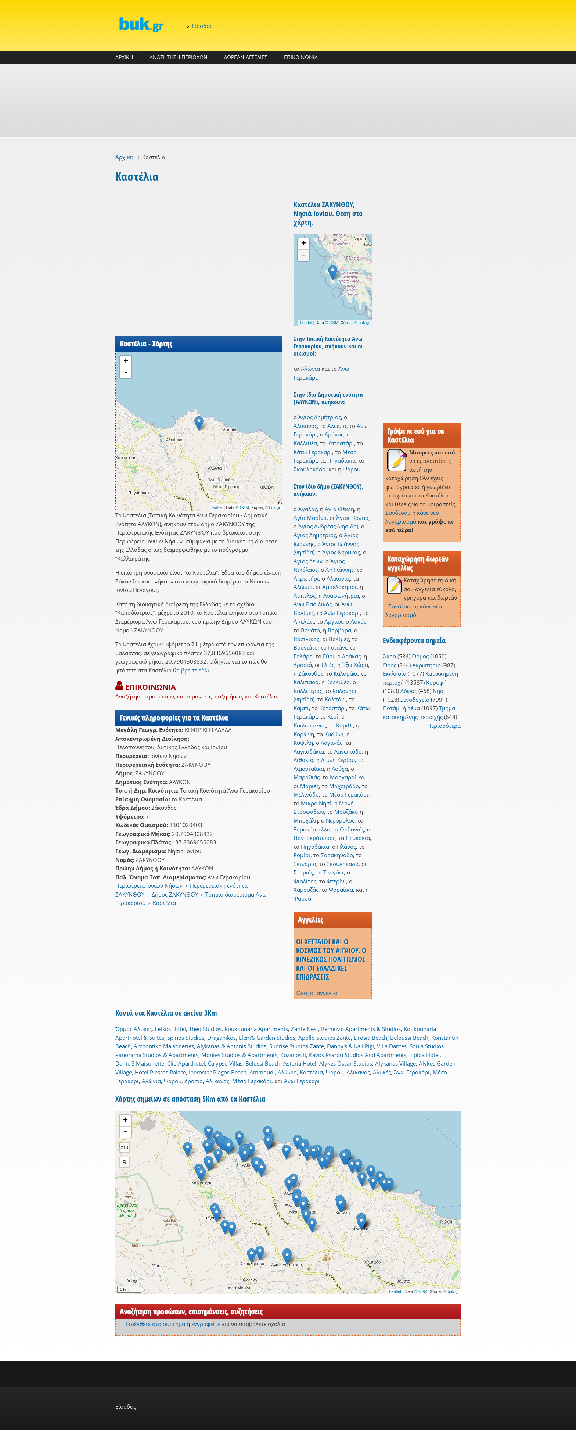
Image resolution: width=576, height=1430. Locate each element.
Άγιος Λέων (308, 561)
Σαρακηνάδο (337, 855)
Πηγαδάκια (341, 460)
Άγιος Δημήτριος (319, 417)
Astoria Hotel (299, 1063)
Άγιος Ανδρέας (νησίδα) (328, 526)
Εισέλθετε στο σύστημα (155, 1323)
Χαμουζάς (306, 889)
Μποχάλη (306, 820)
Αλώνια (310, 368)
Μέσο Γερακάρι (348, 794)
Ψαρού (351, 469)
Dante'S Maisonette (139, 1063)
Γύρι (328, 656)
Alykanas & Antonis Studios (231, 1046)
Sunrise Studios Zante (296, 1046)
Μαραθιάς (307, 777)
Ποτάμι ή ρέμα (401, 708)
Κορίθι (344, 725)
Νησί (439, 690)
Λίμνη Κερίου (338, 759)
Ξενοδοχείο (414, 699)
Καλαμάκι (346, 673)
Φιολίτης (305, 881)
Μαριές (309, 786)
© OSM (242, 507)
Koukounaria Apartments (256, 1028)
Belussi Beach (262, 1063)
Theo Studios (205, 1028)
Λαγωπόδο (348, 751)
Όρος (389, 665)
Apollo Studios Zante (324, 1037)
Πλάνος (346, 846)
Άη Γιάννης (339, 569)
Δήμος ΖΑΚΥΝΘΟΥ (175, 894)
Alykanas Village (395, 1063)
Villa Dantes (392, 1046)
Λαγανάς (331, 742)
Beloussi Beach (409, 1037)
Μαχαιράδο (344, 786)
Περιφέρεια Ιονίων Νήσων (149, 885)
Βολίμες (339, 639)
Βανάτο (310, 630)
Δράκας (334, 434)
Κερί (332, 716)
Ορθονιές (352, 829)
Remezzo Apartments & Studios (361, 1028)
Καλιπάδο (306, 682)
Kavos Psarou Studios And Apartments (357, 1055)
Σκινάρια (305, 863)
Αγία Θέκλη (339, 509)
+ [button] (125, 361)
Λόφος (408, 690)
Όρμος (420, 656)
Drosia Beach (370, 1037)
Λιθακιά (303, 759)
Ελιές (327, 664)
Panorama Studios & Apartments (156, 1055)
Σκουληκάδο (309, 469)
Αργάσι (333, 621)
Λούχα (340, 768)
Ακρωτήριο (426, 665)
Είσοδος (202, 25)
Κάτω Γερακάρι (313, 452)
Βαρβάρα (339, 630)
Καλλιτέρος (308, 690)
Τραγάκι (333, 872)
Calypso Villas (225, 1063)
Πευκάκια (358, 837)
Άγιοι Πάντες (352, 517)
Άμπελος (305, 595)
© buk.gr (272, 507)
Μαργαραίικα (347, 777)
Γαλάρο (303, 656)
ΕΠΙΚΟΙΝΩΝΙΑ (301, 57)
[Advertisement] (288, 100)
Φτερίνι (336, 881)
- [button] (125, 372)
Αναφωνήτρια (341, 595)
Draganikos (221, 1037)
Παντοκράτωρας (314, 837)
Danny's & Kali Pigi (350, 1046)
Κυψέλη (303, 742)
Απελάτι (304, 621)
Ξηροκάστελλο (312, 829)
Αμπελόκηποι (339, 586)
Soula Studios (427, 1046)
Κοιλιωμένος (310, 725)
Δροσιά (303, 664)
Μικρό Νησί (316, 803)
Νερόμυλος (340, 820)
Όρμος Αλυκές (133, 1028)
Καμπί (301, 708)
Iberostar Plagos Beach (217, 1072)
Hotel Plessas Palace (160, 1072)
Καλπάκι (335, 699)
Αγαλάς (307, 509)
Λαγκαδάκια (309, 751)
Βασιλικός (306, 639)
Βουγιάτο (306, 647)
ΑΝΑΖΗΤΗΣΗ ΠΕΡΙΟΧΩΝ (179, 57)
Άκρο (389, 656)
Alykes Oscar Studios (345, 1063)
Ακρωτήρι (306, 578)
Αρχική (124, 157)
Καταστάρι (340, 443)
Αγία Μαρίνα (310, 517)
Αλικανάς (305, 426)
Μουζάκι (345, 811)
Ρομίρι (302, 855)
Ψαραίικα (341, 889)
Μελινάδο (306, 794)
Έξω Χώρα (355, 664)
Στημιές (303, 872)
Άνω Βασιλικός (313, 604)
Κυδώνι (333, 734)
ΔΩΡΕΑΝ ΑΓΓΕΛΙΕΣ (245, 57)
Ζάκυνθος (310, 673)
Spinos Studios (185, 1037)
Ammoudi (262, 1072)
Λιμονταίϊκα (309, 768)
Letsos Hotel (170, 1028)
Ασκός (358, 621)
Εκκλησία (394, 673)
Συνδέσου (398, 512)
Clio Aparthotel (186, 1063)
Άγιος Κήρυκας (341, 552)
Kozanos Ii (293, 1055)
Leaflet (216, 507)
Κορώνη (304, 734)
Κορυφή (436, 682)
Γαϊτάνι (337, 647)
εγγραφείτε (205, 1323)
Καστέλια (164, 902)
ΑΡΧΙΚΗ (124, 57)
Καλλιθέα (305, 443)
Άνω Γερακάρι (342, 613)
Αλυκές (382, 1072)
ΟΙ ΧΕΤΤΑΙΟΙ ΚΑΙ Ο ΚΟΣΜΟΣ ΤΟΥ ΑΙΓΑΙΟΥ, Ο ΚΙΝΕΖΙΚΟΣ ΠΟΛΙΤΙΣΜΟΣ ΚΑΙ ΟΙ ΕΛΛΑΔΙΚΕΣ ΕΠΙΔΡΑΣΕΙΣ (331, 959)
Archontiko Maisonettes (164, 1046)
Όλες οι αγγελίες (317, 992)
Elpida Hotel (424, 1055)
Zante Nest (304, 1028)
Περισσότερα (444, 725)
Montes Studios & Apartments (239, 1055)
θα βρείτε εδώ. (191, 670)
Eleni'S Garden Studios (267, 1037)
